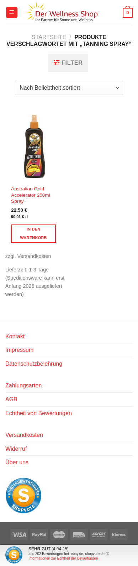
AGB (11, 399)
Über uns (16, 462)
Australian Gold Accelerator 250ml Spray (30, 195)
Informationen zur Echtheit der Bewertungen (63, 558)
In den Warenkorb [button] (33, 233)
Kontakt (15, 336)
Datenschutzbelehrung (33, 364)
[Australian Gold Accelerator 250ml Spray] (35, 145)
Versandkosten (24, 435)
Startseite (49, 37)
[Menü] (11, 12)
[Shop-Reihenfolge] (69, 88)
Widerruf (16, 449)
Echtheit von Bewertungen (38, 413)
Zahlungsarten (23, 385)
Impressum (19, 350)
